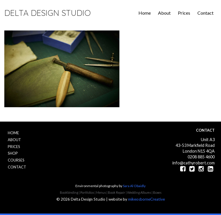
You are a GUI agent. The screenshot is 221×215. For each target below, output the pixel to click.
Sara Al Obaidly (134, 186)
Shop (13, 153)
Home (144, 13)
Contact (205, 13)
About (164, 13)
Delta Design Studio (47, 13)
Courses (16, 160)
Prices (184, 13)
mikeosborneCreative (146, 199)
